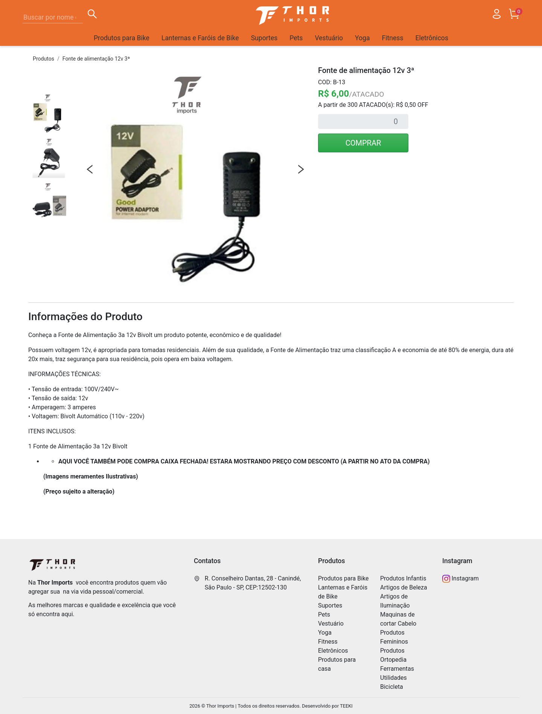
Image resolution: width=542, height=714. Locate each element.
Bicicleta (391, 686)
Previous (90, 169)
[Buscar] (92, 15)
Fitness (392, 38)
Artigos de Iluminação (395, 601)
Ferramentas (397, 668)
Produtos (43, 59)
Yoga (362, 38)
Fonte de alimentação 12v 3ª (96, 59)
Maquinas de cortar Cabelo (398, 619)
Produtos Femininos (394, 637)
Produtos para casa (337, 664)
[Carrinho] (513, 15)
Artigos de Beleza (403, 587)
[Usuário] (496, 15)
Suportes (264, 38)
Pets (296, 38)
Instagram (460, 579)
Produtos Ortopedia (393, 655)
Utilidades (393, 677)
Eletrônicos (431, 38)
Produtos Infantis (403, 578)
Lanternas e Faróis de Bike (200, 38)
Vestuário (329, 38)
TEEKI (346, 706)
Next (301, 169)
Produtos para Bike (121, 38)
